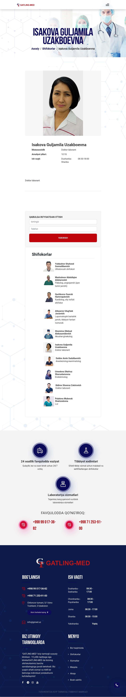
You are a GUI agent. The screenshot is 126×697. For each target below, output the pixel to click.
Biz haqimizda (76, 648)
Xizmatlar (73, 661)
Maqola (72, 667)
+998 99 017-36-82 (44, 525)
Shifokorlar (48, 48)
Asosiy (35, 48)
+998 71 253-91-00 (90, 525)
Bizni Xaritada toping (39, 612)
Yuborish (63, 238)
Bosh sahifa (74, 680)
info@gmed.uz (34, 622)
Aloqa (72, 673)
